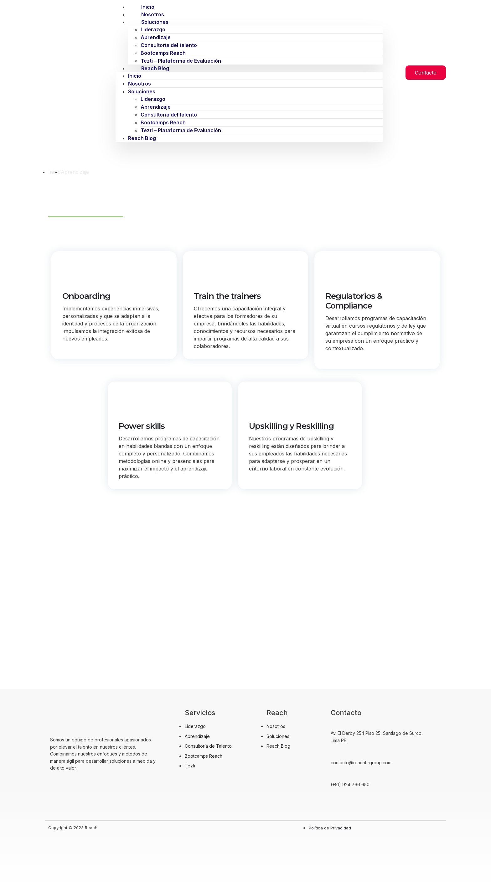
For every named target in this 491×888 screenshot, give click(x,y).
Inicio (134, 76)
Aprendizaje (156, 37)
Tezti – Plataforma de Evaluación (181, 130)
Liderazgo (153, 29)
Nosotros (139, 83)
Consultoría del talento (169, 45)
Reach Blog (155, 68)
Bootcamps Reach (163, 53)
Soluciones (154, 22)
